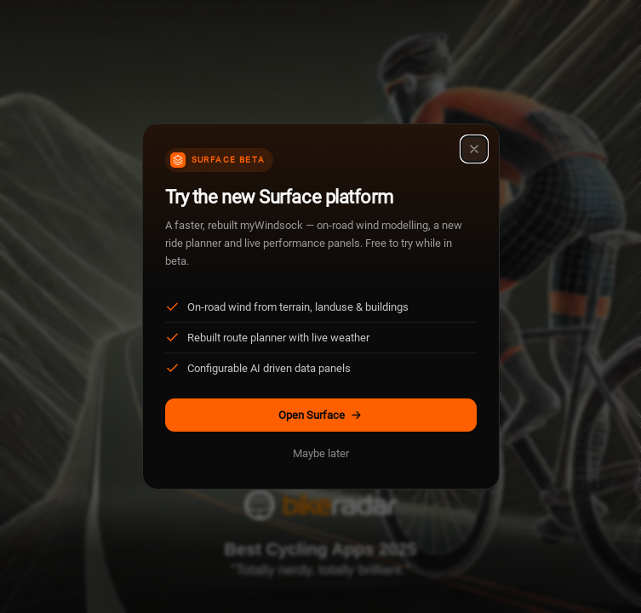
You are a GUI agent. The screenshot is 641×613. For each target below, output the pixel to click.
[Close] (474, 149)
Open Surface (320, 415)
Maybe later (321, 453)
